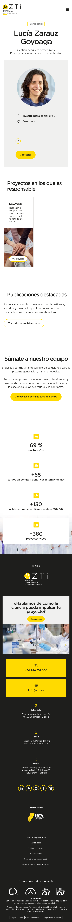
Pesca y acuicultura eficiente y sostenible (36, 53)
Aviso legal (36, 843)
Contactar (25, 154)
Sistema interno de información (36, 864)
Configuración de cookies (52, 917)
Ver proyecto (18, 259)
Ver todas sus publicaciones (24, 323)
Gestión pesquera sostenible (35, 50)
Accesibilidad (36, 853)
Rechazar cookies (32, 917)
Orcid (18, 139)
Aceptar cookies (16, 917)
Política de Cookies (35, 911)
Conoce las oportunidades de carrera (36, 396)
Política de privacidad (36, 837)
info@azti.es (36, 690)
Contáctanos (36, 619)
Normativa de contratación (36, 859)
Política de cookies (36, 848)
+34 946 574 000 (36, 670)
